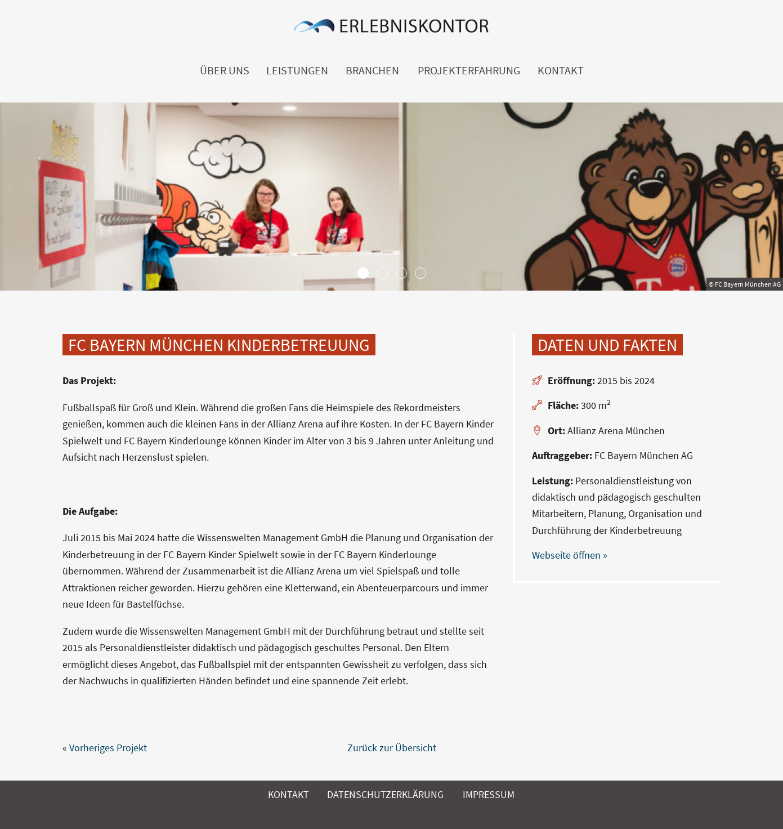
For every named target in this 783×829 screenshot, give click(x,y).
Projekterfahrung (469, 70)
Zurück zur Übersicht (391, 747)
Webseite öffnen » (569, 555)
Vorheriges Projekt (108, 747)
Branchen (372, 70)
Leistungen (297, 70)
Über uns (224, 70)
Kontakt (561, 70)
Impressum (488, 794)
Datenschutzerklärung (385, 794)
